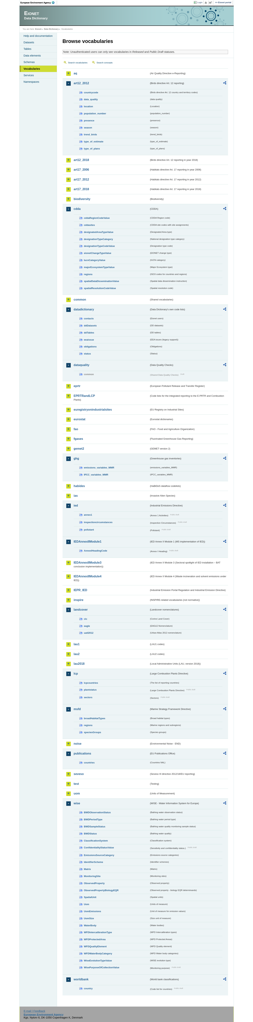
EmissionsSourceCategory (99, 855)
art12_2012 (81, 83)
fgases (78, 438)
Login (199, 2)
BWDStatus (90, 833)
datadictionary (84, 309)
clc (85, 619)
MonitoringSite (92, 876)
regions (88, 274)
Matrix (87, 869)
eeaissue (89, 339)
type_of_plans (92, 148)
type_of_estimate (94, 141)
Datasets (29, 42)
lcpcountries (91, 682)
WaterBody (90, 925)
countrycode (91, 92)
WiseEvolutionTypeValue (98, 960)
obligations (90, 346)
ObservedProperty (94, 883)
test (76, 783)
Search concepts (105, 63)
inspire (78, 600)
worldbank (81, 979)
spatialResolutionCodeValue (100, 288)
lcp (76, 673)
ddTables (89, 332)
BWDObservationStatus (97, 812)
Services (29, 75)
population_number (95, 113)
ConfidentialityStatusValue (99, 847)
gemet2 (79, 448)
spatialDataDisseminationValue (101, 281)
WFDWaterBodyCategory (98, 953)
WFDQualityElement (95, 946)
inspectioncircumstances (98, 522)
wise (77, 803)
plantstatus (90, 689)
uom (77, 793)
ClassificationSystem (96, 840)
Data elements (32, 55)
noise (78, 743)
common (80, 299)
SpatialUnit (90, 897)
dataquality (81, 365)
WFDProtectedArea (95, 939)
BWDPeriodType (93, 819)
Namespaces (31, 81)
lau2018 (79, 663)
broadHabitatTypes (94, 718)
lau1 (77, 644)
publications (82, 753)
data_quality (91, 99)
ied (76, 505)
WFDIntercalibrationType (98, 932)
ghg (76, 458)
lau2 (77, 654)
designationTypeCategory (98, 239)
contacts (89, 318)
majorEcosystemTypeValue (99, 267)
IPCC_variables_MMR (96, 474)
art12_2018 (81, 160)
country (88, 988)
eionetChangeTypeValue (97, 253)
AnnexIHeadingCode (95, 550)
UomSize (89, 918)
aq (75, 73)
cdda (77, 208)
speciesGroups (92, 732)
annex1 (88, 514)
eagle (87, 626)
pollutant (89, 529)
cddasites (89, 225)
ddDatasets (90, 325)
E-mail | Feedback (34, 1011)
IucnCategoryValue (94, 260)
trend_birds (90, 134)
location (88, 106)
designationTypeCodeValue (99, 246)
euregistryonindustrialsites (93, 409)
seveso (79, 774)
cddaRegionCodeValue (97, 218)
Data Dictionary (51, 29)
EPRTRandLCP (84, 395)
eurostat (79, 419)
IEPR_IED (80, 590)
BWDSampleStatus (94, 826)
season (88, 127)
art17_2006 (81, 169)
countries (89, 762)
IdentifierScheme (93, 862)
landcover (81, 609)
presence (89, 120)
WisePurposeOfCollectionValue (101, 967)
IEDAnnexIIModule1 (87, 541)
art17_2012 (81, 179)
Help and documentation (38, 35)
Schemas (29, 62)
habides (79, 486)
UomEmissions (92, 911)
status (87, 353)
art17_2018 (81, 189)
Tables (27, 48)
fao (76, 429)
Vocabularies (32, 68)
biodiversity (82, 199)
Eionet (38, 29)
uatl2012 (88, 632)
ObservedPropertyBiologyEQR (101, 890)
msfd (77, 709)
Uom (86, 904)
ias (76, 495)
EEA (38, 2)
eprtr (77, 386)
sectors (88, 697)
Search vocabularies (77, 63)
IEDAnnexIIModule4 (87, 576)
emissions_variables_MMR (99, 467)
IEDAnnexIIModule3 (87, 562)
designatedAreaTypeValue (98, 232)
